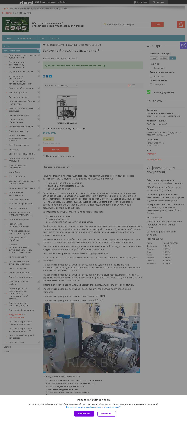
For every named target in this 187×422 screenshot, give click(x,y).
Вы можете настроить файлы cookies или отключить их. (92, 407)
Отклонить (106, 414)
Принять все (84, 414)
